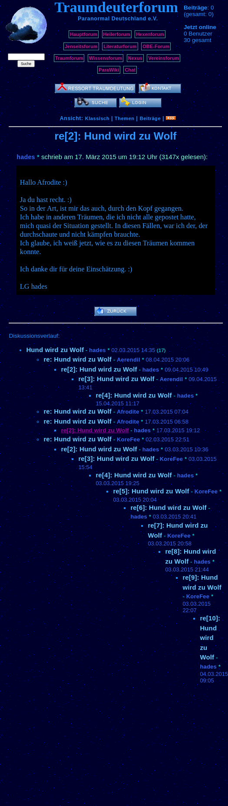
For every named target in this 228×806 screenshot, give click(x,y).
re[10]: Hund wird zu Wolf (210, 637)
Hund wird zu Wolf (55, 349)
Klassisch (97, 118)
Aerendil (128, 359)
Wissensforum (105, 58)
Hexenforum (150, 34)
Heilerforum (116, 34)
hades (26, 156)
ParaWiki (109, 69)
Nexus (135, 58)
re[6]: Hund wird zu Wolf (168, 507)
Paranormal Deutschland (112, 19)
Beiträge (150, 118)
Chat (130, 69)
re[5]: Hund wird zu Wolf (151, 491)
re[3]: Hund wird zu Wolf (116, 378)
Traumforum (69, 58)
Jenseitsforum (81, 46)
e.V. (153, 19)
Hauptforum (83, 34)
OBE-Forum (155, 46)
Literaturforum (119, 46)
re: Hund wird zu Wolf (77, 359)
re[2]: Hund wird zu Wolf (99, 369)
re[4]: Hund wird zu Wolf (134, 395)
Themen (124, 118)
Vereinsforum (163, 58)
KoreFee (128, 439)
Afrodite (128, 411)
